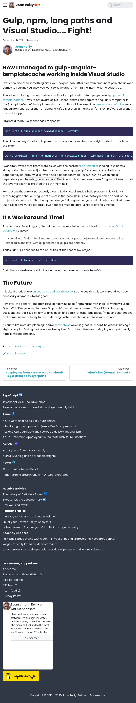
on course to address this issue (52, 291)
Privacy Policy (12, 596)
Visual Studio (21, 346)
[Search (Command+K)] (120, 5)
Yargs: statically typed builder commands (30, 544)
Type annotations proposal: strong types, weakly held (38, 407)
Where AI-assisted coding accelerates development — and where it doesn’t (53, 549)
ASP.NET (10, 444)
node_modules (88, 166)
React (9, 463)
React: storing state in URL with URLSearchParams (35, 475)
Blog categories (13, 580)
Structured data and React (20, 469)
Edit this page (14, 353)
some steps (62, 325)
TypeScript (12, 395)
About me (9, 569)
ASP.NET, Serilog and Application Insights (29, 456)
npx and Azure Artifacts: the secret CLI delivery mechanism (42, 432)
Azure (9, 414)
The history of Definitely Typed (25, 494)
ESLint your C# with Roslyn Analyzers (27, 450)
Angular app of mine (110, 104)
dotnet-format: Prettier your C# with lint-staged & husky (40, 527)
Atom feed (11, 591)
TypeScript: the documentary (24, 500)
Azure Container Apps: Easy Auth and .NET (30, 421)
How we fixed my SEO (17, 505)
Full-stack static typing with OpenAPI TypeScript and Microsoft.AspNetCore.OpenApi (59, 539)
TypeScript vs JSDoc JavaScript (24, 402)
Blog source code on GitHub (22, 574)
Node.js (37, 346)
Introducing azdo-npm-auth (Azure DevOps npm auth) (39, 426)
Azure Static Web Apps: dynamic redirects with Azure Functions (44, 437)
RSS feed (10, 585)
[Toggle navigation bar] (5, 5)
